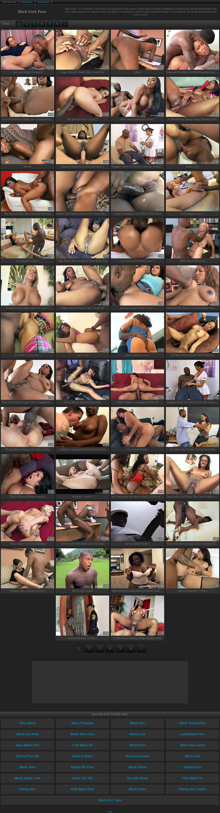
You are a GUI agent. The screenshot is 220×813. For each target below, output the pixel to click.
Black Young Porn (192, 723)
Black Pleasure (83, 723)
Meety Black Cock (27, 778)
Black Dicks (137, 789)
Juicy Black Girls (27, 745)
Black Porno (137, 767)
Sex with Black (137, 778)
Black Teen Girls (82, 734)
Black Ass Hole (27, 734)
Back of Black (82, 756)
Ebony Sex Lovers (192, 789)
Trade (109, 811)
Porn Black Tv (192, 778)
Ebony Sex (28, 789)
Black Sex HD (82, 778)
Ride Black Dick (82, 789)
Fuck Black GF (82, 745)
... (65, 23)
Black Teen (27, 767)
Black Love (137, 734)
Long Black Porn (192, 734)
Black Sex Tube (109, 800)
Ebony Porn (192, 767)
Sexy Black (43, 2)
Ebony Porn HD (27, 756)
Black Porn (26, 2)
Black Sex (137, 723)
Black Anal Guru (137, 756)
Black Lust (192, 756)
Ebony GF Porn (82, 767)
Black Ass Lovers (192, 745)
